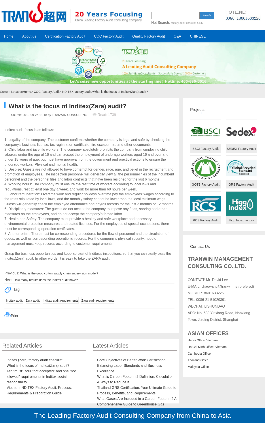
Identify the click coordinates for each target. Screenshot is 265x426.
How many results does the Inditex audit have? (46, 280)
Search (207, 15)
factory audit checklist (183, 23)
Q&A (177, 36)
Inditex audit (14, 300)
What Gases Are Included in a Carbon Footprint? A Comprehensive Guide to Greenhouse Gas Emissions (136, 404)
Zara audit (33, 300)
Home (8, 36)
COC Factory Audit (108, 36)
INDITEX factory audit (76, 91)
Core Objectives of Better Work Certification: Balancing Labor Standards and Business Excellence (132, 365)
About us (29, 36)
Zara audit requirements (97, 300)
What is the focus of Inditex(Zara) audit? (120, 91)
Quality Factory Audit (148, 36)
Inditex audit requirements (60, 300)
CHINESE (198, 36)
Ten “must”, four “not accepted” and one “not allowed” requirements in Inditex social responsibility (41, 376)
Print (14, 316)
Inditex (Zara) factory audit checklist (34, 360)
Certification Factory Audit (65, 36)
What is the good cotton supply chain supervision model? (59, 273)
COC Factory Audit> (47, 91)
